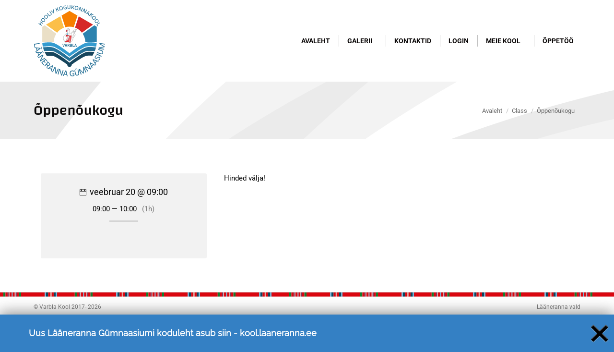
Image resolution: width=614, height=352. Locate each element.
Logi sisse (561, 18)
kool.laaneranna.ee (278, 344)
